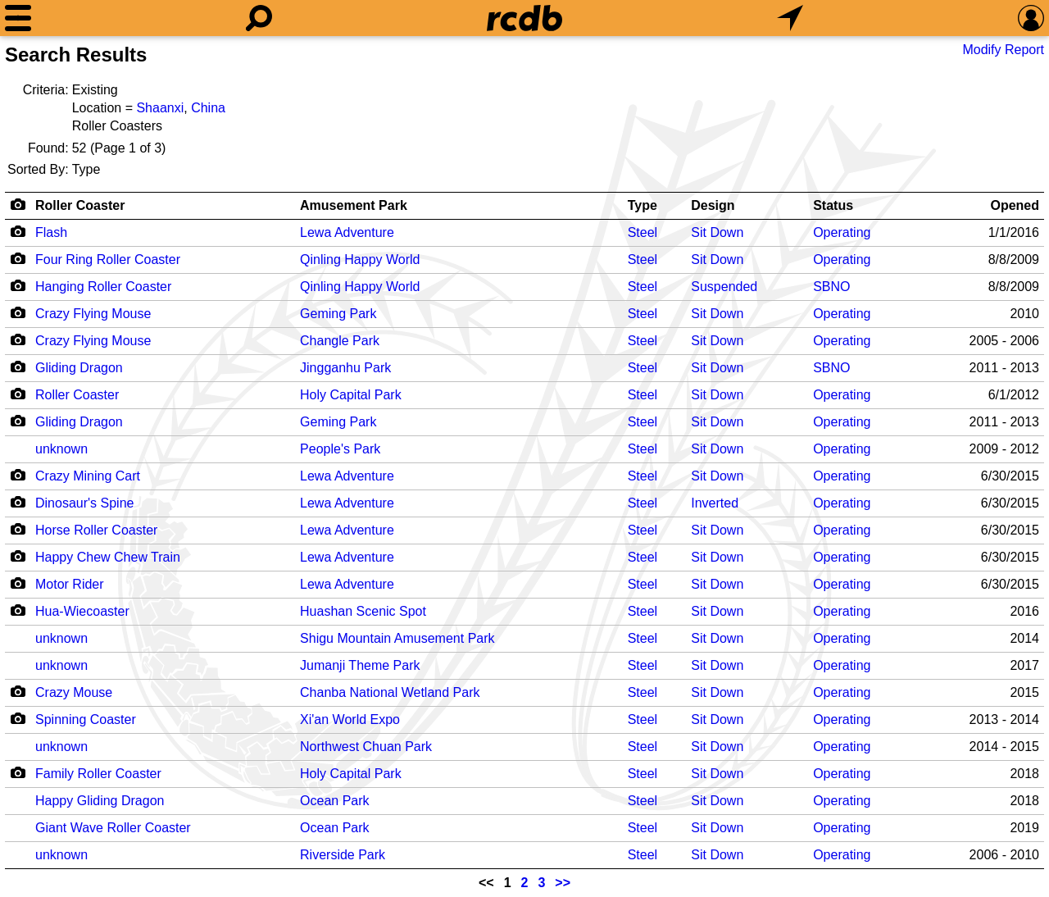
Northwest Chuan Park (366, 747)
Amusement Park (353, 205)
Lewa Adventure (347, 232)
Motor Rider (69, 584)
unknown (61, 449)
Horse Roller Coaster (96, 530)
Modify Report (1003, 50)
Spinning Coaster (85, 719)
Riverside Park (342, 855)
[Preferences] (1031, 18)
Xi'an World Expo (350, 719)
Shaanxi (160, 108)
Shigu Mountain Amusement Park (397, 638)
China (208, 108)
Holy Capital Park (351, 395)
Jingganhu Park (345, 368)
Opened (1014, 205)
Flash (51, 232)
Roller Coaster (80, 205)
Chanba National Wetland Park (389, 692)
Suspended (724, 287)
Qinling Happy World (360, 259)
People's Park (340, 449)
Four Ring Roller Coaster (107, 259)
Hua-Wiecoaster (82, 611)
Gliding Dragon (79, 368)
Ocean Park (334, 801)
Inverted (714, 503)
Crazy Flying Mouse (93, 314)
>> (562, 883)
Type (642, 205)
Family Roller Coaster (98, 774)
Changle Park (339, 341)
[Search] (259, 18)
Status (833, 205)
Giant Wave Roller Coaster (113, 828)
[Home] (524, 18)
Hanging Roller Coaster (103, 287)
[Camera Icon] (17, 231)
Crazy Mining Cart (87, 476)
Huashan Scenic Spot (363, 611)
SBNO (831, 287)
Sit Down (717, 232)
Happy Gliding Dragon (99, 801)
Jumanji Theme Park (360, 665)
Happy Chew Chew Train (107, 557)
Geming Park (338, 314)
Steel (642, 232)
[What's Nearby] (790, 18)
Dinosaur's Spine (84, 503)
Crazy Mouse (73, 692)
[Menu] (18, 18)
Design (712, 205)
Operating (841, 232)
